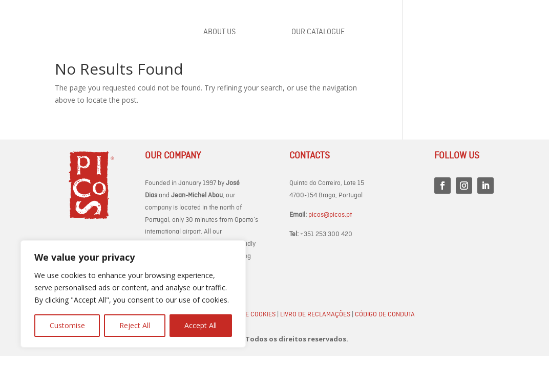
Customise (67, 325)
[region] (133, 294)
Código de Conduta (385, 314)
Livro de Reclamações (315, 314)
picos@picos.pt (330, 215)
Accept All (200, 325)
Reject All (134, 325)
